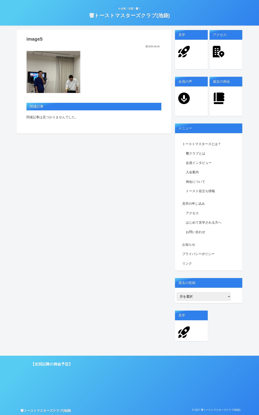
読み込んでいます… (112, 379)
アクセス (192, 213)
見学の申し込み (193, 203)
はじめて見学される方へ (203, 222)
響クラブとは (195, 153)
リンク (187, 263)
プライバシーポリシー (198, 254)
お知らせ (188, 244)
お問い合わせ (195, 232)
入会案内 (192, 172)
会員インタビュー (199, 163)
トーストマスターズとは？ (201, 144)
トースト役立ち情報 (200, 191)
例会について (195, 182)
